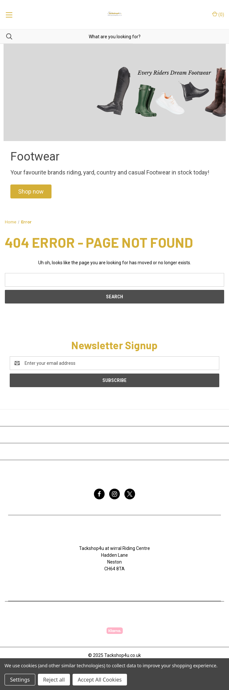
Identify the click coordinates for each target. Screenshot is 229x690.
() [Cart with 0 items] (218, 14)
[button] (31, 191)
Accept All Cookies (100, 679)
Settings (20, 679)
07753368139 (117, 582)
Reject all (54, 679)
